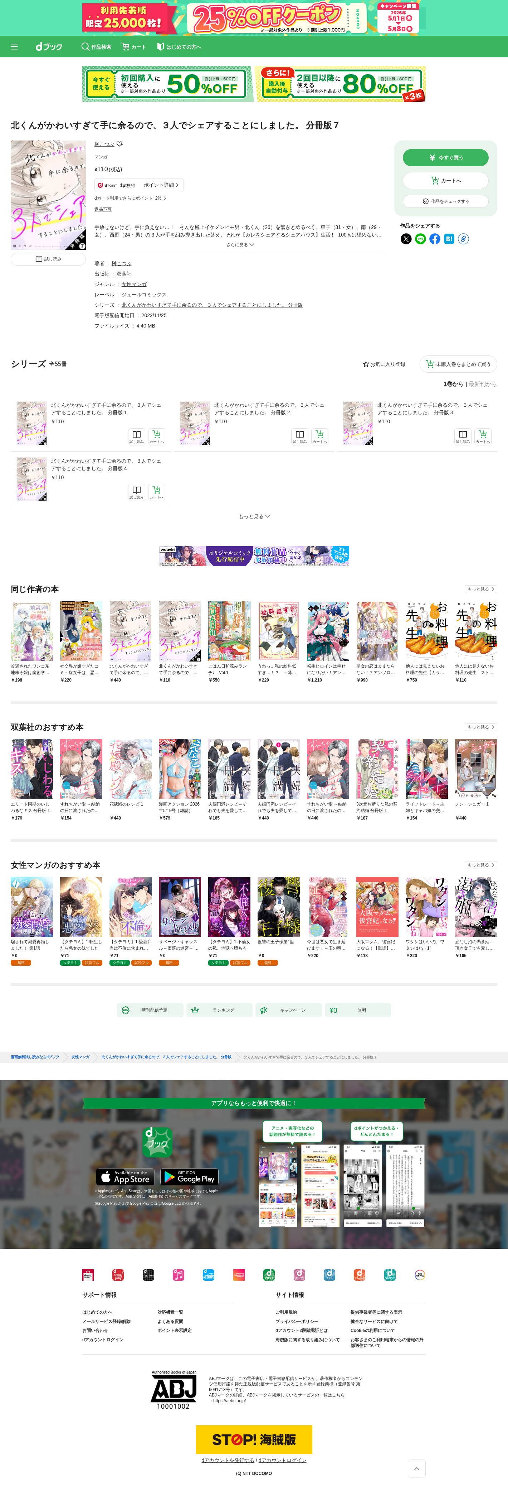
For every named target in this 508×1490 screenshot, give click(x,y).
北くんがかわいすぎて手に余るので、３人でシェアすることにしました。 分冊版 (212, 305)
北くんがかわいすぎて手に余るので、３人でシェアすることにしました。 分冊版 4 (106, 464)
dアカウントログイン (102, 1339)
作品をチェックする (450, 201)
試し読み (53, 259)
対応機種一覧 (170, 1312)
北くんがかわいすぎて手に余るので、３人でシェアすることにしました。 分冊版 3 (432, 408)
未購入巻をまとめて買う (463, 364)
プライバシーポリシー (296, 1321)
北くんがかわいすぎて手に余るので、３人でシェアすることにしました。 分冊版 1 (106, 408)
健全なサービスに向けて (374, 1321)
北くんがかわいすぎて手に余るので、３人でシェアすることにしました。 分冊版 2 (269, 408)
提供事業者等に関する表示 (376, 1312)
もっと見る (478, 589)
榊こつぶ (104, 144)
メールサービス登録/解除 (106, 1321)
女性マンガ (134, 284)
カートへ (451, 180)
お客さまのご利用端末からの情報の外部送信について (387, 1342)
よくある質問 (170, 1321)
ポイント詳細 (159, 185)
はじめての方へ (97, 1312)
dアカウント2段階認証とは (301, 1330)
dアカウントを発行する (227, 1460)
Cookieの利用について (373, 1330)
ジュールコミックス (144, 294)
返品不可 (103, 209)
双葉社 (124, 274)
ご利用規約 (286, 1312)
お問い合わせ (95, 1330)
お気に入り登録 (387, 364)
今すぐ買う (451, 158)
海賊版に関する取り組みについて (307, 1339)
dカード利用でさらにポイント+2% (127, 198)
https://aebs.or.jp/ (229, 1400)
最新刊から (483, 384)
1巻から (454, 384)
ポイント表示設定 (174, 1330)
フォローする (119, 144)
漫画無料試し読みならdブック (35, 1057)
